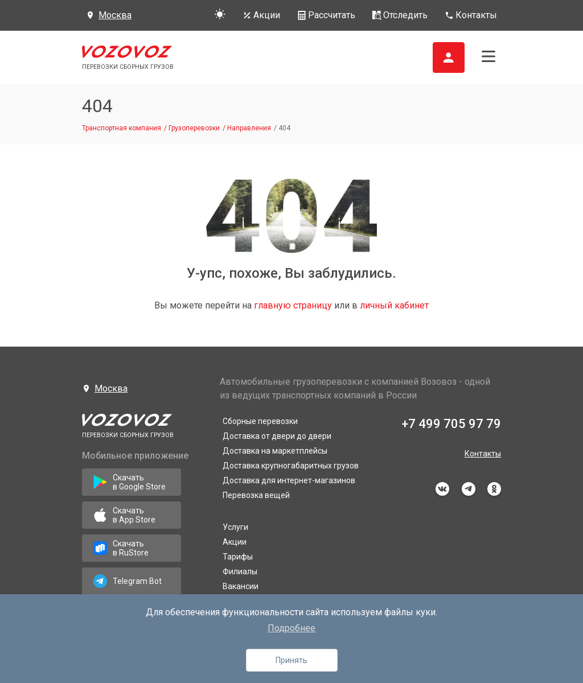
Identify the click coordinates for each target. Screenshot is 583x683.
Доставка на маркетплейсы (275, 450)
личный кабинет (394, 305)
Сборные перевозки (260, 421)
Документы (244, 647)
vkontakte (442, 489)
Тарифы (238, 556)
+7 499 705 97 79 (451, 424)
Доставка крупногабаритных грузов (291, 465)
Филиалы (240, 571)
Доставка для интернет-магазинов (289, 480)
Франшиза (242, 662)
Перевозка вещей (256, 495)
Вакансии (240, 586)
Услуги (235, 527)
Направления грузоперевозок (279, 601)
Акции (235, 541)
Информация (247, 632)
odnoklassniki (494, 489)
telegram (468, 489)
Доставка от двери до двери (277, 436)
